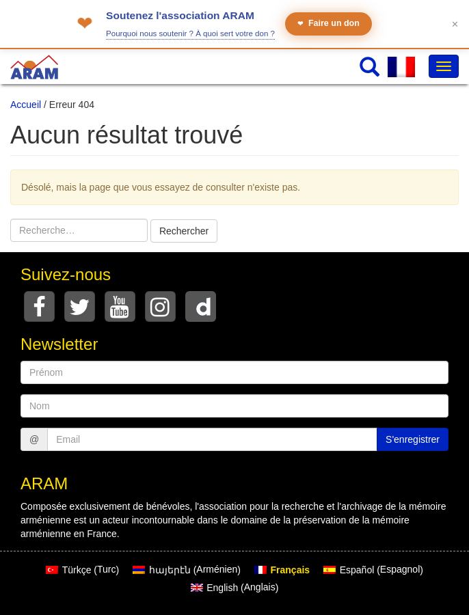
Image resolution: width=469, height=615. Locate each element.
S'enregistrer (413, 439)
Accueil (25, 104)
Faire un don (328, 23)
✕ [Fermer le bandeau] (455, 24)
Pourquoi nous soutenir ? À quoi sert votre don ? (190, 33)
